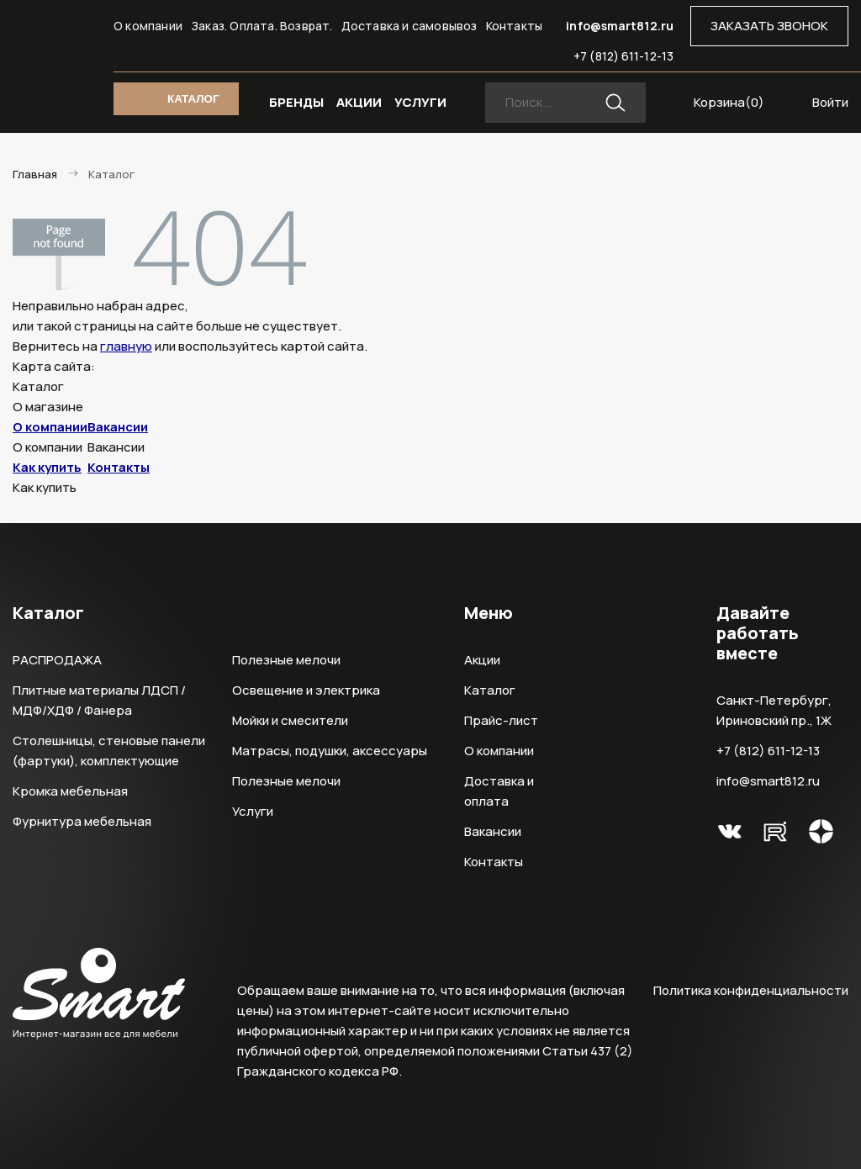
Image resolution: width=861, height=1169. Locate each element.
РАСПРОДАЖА (57, 660)
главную (126, 346)
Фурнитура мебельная (82, 821)
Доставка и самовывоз (409, 26)
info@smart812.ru (619, 26)
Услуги (252, 811)
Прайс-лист (501, 720)
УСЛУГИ (420, 102)
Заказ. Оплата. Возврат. (262, 26)
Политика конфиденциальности (750, 990)
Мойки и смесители (290, 720)
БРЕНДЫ (296, 102)
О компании (148, 26)
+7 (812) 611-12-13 (623, 56)
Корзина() (729, 102)
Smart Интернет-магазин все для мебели (55, 33)
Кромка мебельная (70, 791)
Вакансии (117, 427)
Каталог (489, 690)
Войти (830, 102)
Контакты (514, 26)
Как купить (47, 467)
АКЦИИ (359, 102)
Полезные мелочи (286, 660)
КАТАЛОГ (193, 99)
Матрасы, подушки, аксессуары (329, 750)
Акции (482, 660)
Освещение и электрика (306, 690)
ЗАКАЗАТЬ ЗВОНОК (769, 25)
